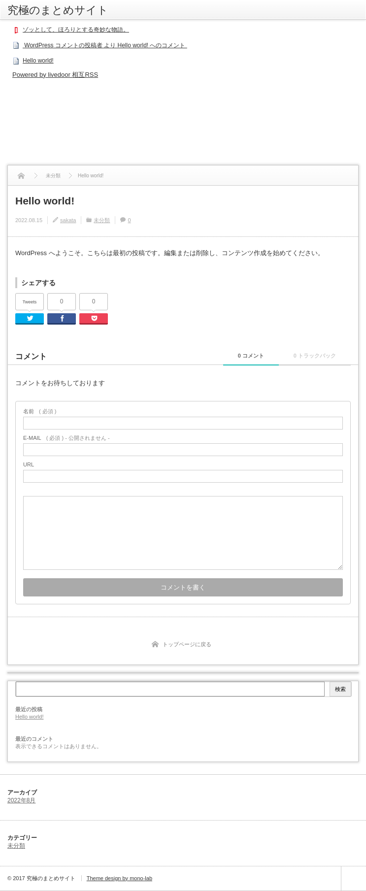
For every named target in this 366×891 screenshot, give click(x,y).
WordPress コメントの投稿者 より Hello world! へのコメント (105, 45)
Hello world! (38, 60)
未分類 (102, 220)
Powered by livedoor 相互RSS (55, 74)
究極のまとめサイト (57, 9)
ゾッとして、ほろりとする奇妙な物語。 (76, 29)
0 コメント (251, 356)
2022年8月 (21, 800)
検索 (340, 689)
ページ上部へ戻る (353, 878)
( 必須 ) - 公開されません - (66, 438)
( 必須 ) (39, 411)
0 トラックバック (315, 356)
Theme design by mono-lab (119, 878)
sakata (68, 220)
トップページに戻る (187, 644)
